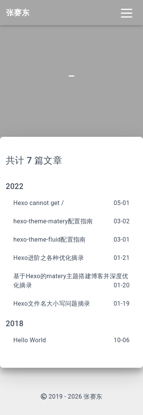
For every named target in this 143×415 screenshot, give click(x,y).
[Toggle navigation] (126, 12)
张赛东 (93, 396)
